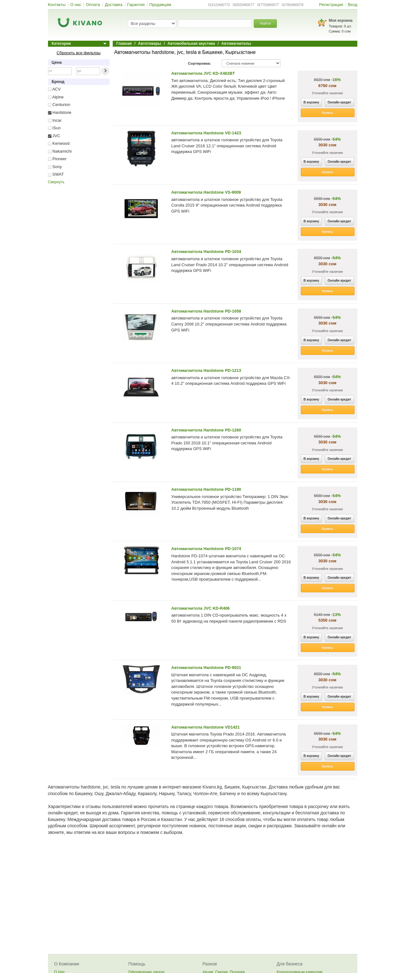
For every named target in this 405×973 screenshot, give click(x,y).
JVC (54, 135)
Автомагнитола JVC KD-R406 (200, 608)
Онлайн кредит (339, 102)
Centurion (59, 104)
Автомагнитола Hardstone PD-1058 (206, 311)
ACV (54, 89)
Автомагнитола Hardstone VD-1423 (206, 133)
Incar (55, 120)
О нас (75, 4)
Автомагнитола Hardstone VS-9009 (206, 192)
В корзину (311, 102)
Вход (352, 4)
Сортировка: (199, 63)
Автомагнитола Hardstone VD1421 (205, 727)
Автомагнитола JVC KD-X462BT (203, 73)
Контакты (57, 4)
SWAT (56, 174)
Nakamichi (60, 151)
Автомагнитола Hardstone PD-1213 (206, 370)
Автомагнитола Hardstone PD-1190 (206, 489)
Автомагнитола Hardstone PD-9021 (206, 667)
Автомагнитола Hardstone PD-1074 (206, 548)
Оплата (93, 4)
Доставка (113, 4)
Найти (265, 23)
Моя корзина (341, 20)
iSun (54, 128)
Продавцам (160, 4)
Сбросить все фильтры (78, 52)
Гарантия (136, 4)
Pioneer (57, 158)
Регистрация (331, 4)
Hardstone (60, 112)
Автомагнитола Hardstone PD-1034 (206, 251)
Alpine (56, 97)
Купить (327, 112)
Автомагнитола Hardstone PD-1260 (206, 430)
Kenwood (59, 143)
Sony (55, 166)
